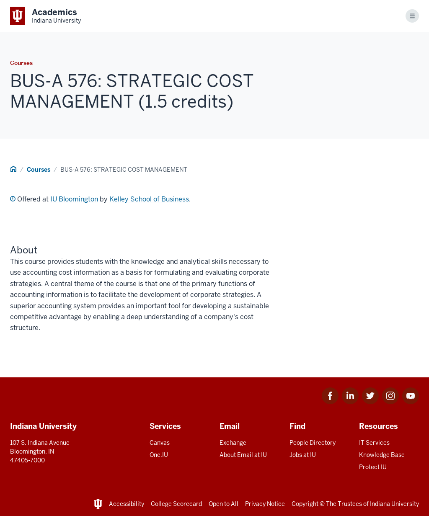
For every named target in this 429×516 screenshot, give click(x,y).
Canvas (160, 442)
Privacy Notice (265, 504)
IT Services (374, 442)
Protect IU (373, 467)
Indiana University (394, 504)
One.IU (159, 455)
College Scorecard (176, 504)
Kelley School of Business (149, 199)
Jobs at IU (302, 455)
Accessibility (126, 504)
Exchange (233, 442)
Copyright (305, 504)
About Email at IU (243, 455)
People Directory (312, 442)
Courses (38, 169)
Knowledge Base (382, 455)
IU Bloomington (74, 199)
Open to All (223, 504)
